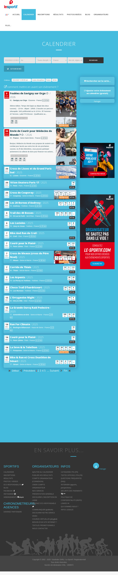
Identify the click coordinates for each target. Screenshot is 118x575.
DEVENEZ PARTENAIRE (13, 513)
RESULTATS (8, 479)
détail (72, 127)
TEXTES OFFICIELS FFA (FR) (71, 476)
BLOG (6, 489)
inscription (63, 127)
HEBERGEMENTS (10, 498)
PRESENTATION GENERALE (43, 495)
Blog (91, 14)
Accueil (16, 14)
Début (13, 371)
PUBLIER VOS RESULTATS (42, 476)
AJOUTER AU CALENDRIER (42, 473)
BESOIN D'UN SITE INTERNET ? (44, 523)
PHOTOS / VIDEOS (11, 482)
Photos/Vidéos (77, 14)
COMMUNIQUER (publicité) (42, 511)
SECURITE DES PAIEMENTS (71, 492)
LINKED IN (65, 504)
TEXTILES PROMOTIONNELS (43, 526)
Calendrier (29, 14)
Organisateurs (13, 26)
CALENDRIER (9, 473)
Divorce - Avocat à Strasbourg (104, 479)
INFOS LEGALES (67, 511)
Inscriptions (45, 14)
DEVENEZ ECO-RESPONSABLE (44, 504)
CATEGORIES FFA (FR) (69, 473)
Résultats (60, 14)
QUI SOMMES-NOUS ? (69, 507)
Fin (67, 371)
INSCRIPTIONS (9, 476)
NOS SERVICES (38, 492)
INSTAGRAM (8, 495)
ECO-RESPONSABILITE (12, 486)
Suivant (56, 371)
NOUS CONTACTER (39, 529)
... (48, 371)
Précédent (27, 371)
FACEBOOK (8, 492)
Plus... (28, 26)
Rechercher (93, 61)
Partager (97, 102)
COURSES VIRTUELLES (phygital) (44, 520)
